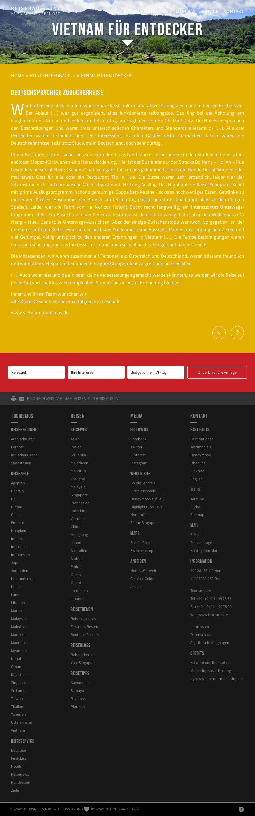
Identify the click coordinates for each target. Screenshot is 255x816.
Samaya (77, 690)
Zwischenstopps (143, 550)
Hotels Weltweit (143, 570)
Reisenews (20, 774)
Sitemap (197, 514)
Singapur (18, 682)
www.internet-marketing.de (219, 678)
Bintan (16, 506)
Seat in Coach (141, 542)
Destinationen (141, 11)
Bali (14, 498)
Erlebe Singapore (144, 522)
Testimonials (179, 11)
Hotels (16, 766)
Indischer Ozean (24, 454)
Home (17, 75)
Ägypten (18, 482)
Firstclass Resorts (85, 626)
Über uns (197, 462)
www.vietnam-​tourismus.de (39, 312)
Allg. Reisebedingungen (209, 642)
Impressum (199, 626)
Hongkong (19, 530)
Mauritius (18, 642)
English (196, 478)
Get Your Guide (142, 578)
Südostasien (21, 462)
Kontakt (233, 11)
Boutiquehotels (142, 482)
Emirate (17, 522)
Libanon (18, 602)
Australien (79, 550)
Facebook (138, 438)
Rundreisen (20, 782)
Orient (76, 582)
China (16, 514)
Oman (16, 666)
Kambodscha (22, 578)
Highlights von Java (146, 506)
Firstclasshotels (143, 490)
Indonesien (20, 554)
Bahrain (17, 490)
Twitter (136, 446)
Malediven (20, 626)
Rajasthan (19, 674)
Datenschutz (200, 634)
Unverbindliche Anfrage (217, 372)
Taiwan (17, 698)
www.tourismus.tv (213, 614)
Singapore (79, 494)
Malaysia (18, 618)
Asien (75, 438)
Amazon (137, 586)
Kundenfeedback (50, 75)
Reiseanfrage (201, 542)
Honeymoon (200, 454)
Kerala (16, 586)
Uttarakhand (21, 722)
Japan (16, 562)
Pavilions (78, 698)
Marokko (18, 634)
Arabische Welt (23, 438)
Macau (16, 610)
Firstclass (18, 758)
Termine (197, 498)
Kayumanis (80, 682)
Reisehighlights (83, 618)
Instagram (138, 462)
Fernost (17, 446)
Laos (15, 594)
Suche (195, 506)
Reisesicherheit (83, 654)
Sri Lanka (18, 690)
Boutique (18, 750)
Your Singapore (83, 662)
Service (209, 11)
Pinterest (138, 454)
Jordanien (19, 570)
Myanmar (19, 650)
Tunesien (18, 714)
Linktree (197, 470)
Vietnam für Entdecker (127, 30)
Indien (16, 538)
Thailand (18, 706)
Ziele (15, 790)
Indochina (19, 546)
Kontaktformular (203, 550)
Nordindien (140, 514)
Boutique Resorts (85, 634)
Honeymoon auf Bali (147, 498)
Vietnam (18, 730)
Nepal (16, 658)
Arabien (77, 558)
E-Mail (195, 534)
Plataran (78, 706)
